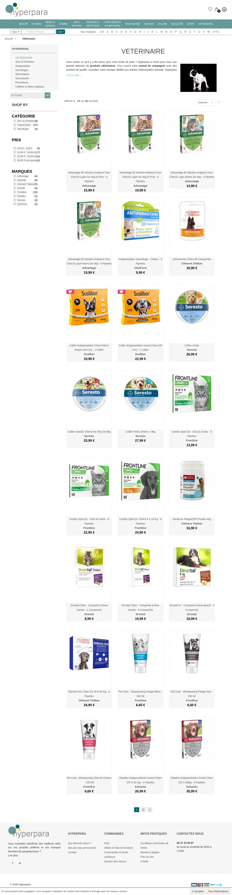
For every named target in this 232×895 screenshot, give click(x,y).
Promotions (21, 82)
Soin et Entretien (24, 61)
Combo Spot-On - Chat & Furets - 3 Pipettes (192, 436)
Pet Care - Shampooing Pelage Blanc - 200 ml (140, 696)
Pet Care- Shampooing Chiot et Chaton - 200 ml (89, 782)
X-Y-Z (216, 31)
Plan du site (147, 856)
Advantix (21, 180)
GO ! (61, 31)
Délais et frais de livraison (118, 847)
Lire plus (13, 855)
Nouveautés (22, 78)
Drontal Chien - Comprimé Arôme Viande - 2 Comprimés (89, 610)
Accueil (9, 38)
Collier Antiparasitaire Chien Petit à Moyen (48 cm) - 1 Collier (89, 350)
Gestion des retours (115, 861)
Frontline (21, 192)
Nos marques (88, 31)
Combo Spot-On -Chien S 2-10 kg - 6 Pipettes (140, 523)
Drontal (21, 188)
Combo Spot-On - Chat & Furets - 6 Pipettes (89, 523)
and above (27, 160)
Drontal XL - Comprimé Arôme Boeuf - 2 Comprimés (191, 610)
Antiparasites (22, 65)
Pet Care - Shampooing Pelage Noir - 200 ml (192, 696)
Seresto (21, 200)
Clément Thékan (25, 184)
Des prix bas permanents (82, 847)
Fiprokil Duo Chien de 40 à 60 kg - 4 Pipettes (89, 696)
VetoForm (22, 204)
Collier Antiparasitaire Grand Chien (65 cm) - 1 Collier (140, 350)
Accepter (199, 891)
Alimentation (22, 74)
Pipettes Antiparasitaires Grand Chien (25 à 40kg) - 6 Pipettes (192, 782)
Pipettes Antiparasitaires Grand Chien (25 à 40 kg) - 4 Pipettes (140, 782)
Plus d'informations (218, 891)
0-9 (102, 31)
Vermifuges (21, 70)
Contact (72, 852)
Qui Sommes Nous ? (79, 843)
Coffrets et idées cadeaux (29, 86)
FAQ (106, 843)
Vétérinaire (23, 57)
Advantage (22, 176)
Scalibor (21, 196)
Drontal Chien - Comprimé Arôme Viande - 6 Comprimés (140, 610)
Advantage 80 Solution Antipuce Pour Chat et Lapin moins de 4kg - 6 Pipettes (89, 264)
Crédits (144, 861)
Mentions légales (150, 852)
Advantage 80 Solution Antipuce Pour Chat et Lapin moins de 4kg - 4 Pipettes (191, 177)
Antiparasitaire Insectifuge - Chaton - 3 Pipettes (140, 264)
